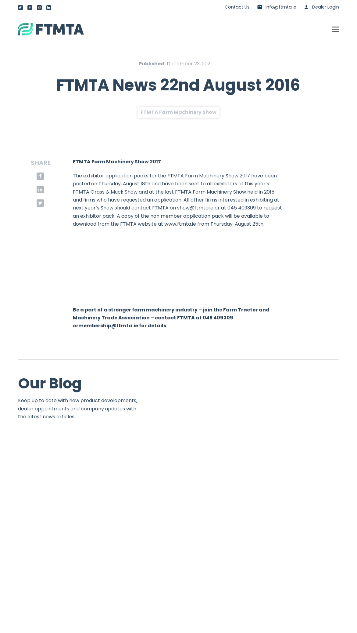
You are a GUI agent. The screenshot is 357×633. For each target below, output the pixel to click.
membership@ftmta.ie (108, 325)
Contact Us (237, 7)
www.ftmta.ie (180, 223)
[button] (335, 29)
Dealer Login (325, 7)
